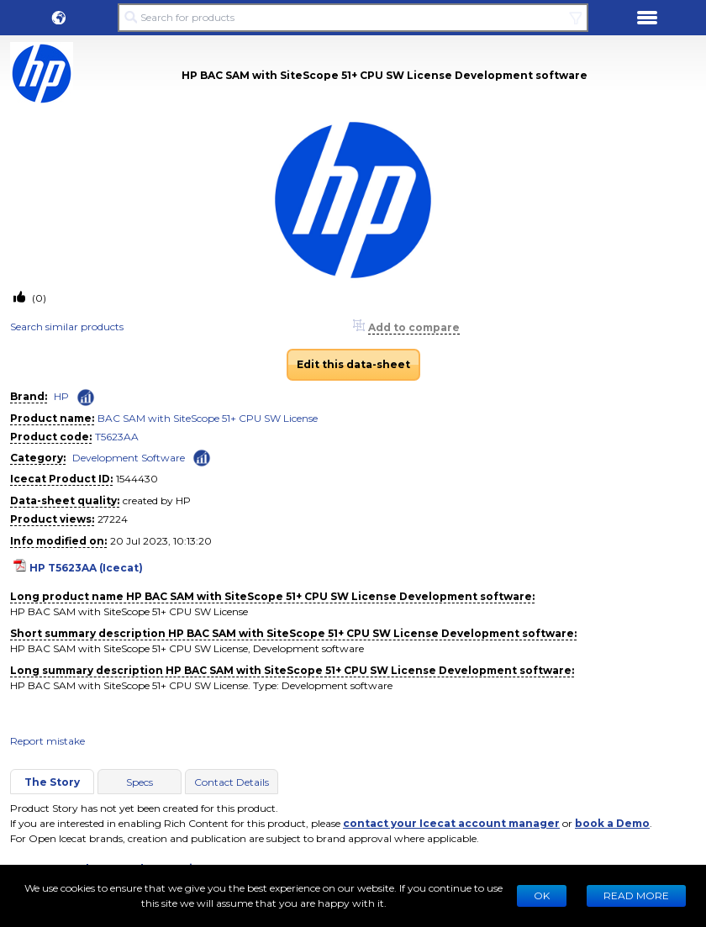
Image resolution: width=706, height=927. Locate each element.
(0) (37, 298)
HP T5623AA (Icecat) (86, 567)
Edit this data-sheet (353, 364)
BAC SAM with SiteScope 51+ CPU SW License (207, 418)
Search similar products (67, 326)
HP (61, 396)
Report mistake (47, 741)
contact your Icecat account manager (451, 823)
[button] (58, 17)
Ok (542, 895)
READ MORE (636, 895)
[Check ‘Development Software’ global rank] (202, 456)
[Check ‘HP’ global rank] (86, 397)
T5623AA (117, 436)
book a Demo (612, 823)
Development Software (128, 457)
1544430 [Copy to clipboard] (137, 478)
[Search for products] (353, 17)
